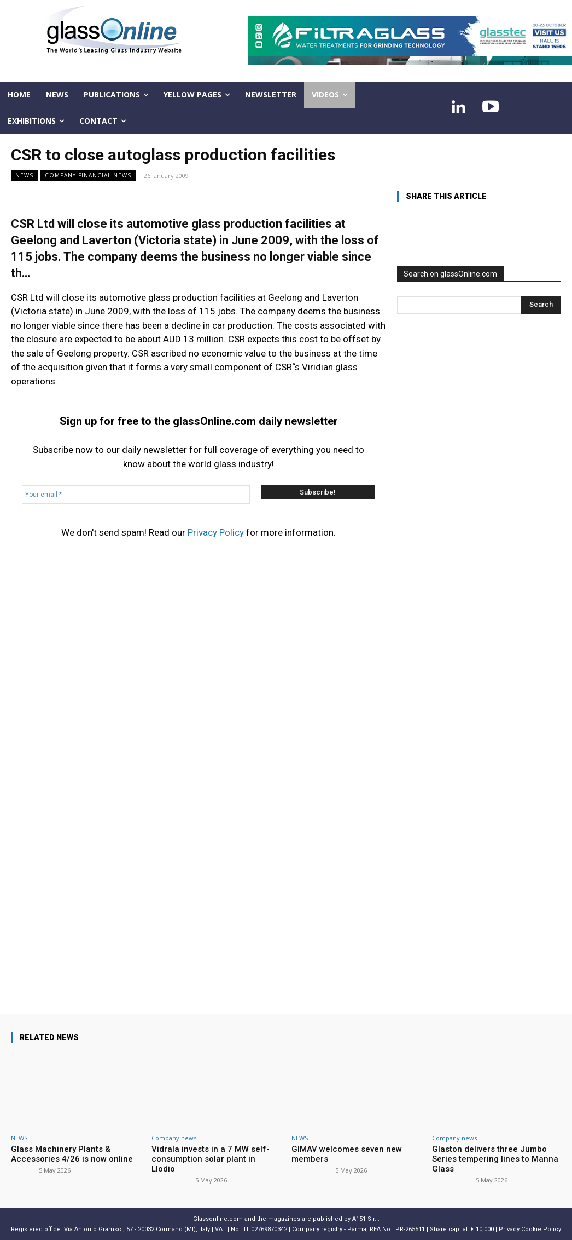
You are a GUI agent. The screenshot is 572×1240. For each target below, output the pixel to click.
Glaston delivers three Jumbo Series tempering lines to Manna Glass (495, 1159)
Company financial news (88, 175)
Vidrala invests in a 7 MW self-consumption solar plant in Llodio (210, 1159)
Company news (173, 1138)
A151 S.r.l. (366, 1218)
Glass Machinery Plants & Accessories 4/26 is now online (72, 1154)
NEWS (24, 175)
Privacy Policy (216, 532)
